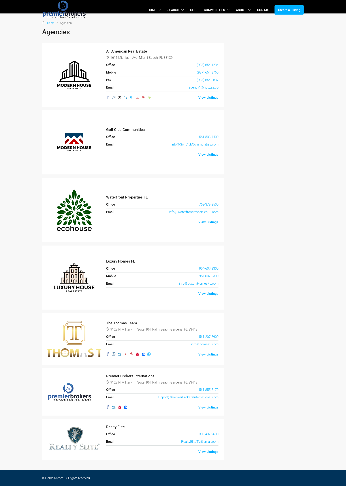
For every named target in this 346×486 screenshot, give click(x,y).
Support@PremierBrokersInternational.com (187, 397)
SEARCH (173, 10)
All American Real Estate (128, 51)
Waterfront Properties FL (128, 197)
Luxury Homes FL (121, 261)
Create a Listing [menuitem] (289, 10)
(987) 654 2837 (207, 80)
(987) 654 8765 (207, 72)
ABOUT (241, 10)
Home (51, 23)
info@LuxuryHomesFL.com (198, 283)
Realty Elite (116, 426)
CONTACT (264, 10)
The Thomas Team (122, 323)
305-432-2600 (208, 434)
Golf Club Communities (126, 129)
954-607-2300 (208, 268)
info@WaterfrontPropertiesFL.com (193, 212)
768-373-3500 (208, 204)
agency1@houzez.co (203, 87)
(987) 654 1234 (207, 65)
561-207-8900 (208, 336)
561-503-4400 (208, 137)
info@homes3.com (204, 344)
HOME (152, 10)
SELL (193, 10)
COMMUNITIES (214, 10)
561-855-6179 (208, 389)
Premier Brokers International (132, 376)
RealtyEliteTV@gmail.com (199, 441)
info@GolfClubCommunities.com (194, 144)
